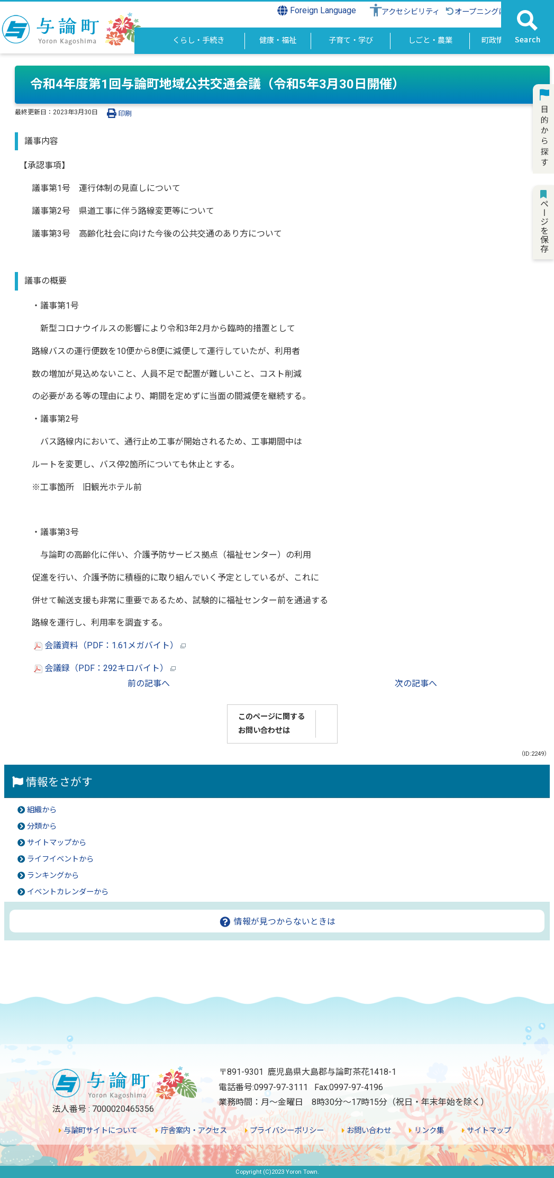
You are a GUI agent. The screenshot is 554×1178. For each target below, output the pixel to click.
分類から (42, 826)
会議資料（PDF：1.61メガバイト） (110, 645)
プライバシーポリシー (284, 1130)
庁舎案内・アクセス (191, 1130)
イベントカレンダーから (67, 891)
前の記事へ (149, 683)
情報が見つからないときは (277, 922)
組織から (42, 809)
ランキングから (53, 875)
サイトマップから (56, 842)
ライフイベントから (60, 859)
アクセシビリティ (411, 11)
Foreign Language (316, 10)
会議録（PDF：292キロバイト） (105, 668)
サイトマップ (486, 1130)
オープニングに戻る (483, 11)
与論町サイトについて (98, 1130)
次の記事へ (416, 683)
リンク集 (426, 1130)
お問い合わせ (366, 1130)
